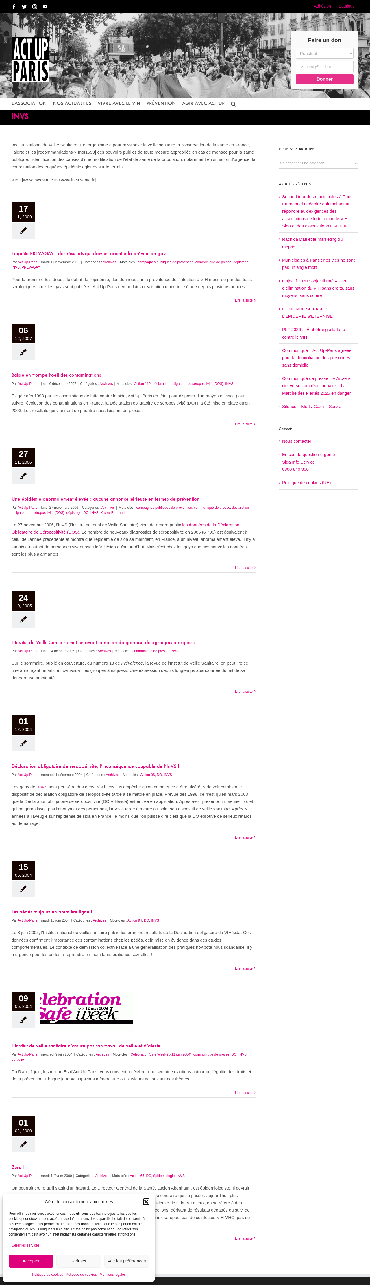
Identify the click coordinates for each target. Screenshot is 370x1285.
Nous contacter (296, 441)
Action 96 (147, 775)
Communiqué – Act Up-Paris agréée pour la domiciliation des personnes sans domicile (317, 357)
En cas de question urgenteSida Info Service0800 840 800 (308, 462)
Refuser (79, 1260)
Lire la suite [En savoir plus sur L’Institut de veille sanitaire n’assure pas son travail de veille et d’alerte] (244, 1093)
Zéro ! (18, 1167)
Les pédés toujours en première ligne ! (52, 912)
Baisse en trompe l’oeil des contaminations (56, 375)
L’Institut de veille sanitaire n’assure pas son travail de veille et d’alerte (86, 1046)
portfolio (18, 1060)
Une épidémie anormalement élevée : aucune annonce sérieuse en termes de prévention (105, 499)
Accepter (31, 1260)
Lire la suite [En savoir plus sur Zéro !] (244, 1238)
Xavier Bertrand (113, 513)
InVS (43, 786)
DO (85, 513)
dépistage (240, 262)
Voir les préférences (127, 1260)
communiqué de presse (213, 262)
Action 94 (134, 920)
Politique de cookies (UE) (306, 482)
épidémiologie (164, 1176)
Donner (325, 79)
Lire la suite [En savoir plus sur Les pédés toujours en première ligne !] (244, 968)
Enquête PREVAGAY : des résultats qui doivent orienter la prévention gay (89, 254)
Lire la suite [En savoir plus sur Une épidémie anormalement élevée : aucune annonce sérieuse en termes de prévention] (244, 568)
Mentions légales (113, 1275)
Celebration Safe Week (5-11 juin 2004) (161, 1054)
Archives (109, 262)
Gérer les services (26, 1245)
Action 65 (137, 1176)
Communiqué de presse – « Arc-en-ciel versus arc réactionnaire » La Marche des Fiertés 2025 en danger (316, 386)
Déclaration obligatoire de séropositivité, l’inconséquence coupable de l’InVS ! (95, 766)
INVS (16, 267)
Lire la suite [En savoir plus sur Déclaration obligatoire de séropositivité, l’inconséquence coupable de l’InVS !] (244, 837)
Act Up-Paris (27, 262)
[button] (146, 1202)
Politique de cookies (47, 1275)
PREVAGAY (31, 267)
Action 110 (142, 384)
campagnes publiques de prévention (165, 262)
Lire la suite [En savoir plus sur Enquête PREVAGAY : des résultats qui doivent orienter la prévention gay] (244, 300)
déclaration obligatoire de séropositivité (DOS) (188, 384)
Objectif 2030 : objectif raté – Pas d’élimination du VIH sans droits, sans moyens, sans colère (318, 288)
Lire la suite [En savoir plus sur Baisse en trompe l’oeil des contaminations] (244, 424)
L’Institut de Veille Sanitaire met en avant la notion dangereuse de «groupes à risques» (103, 643)
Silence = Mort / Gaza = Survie (311, 406)
